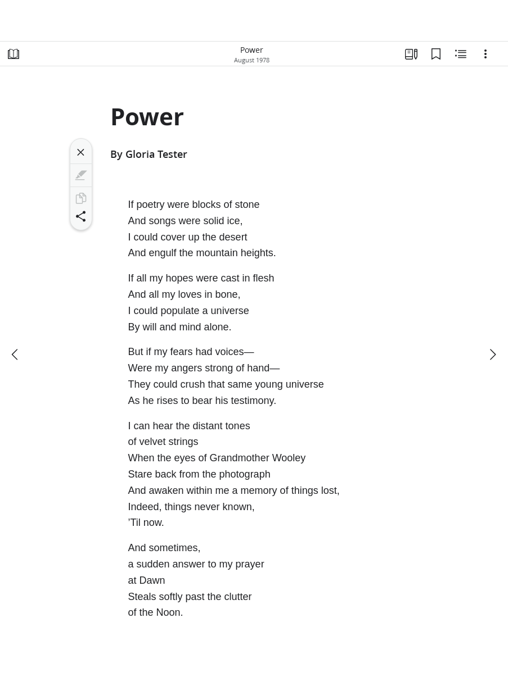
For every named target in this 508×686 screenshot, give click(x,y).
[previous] (16, 354)
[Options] (485, 54)
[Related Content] (460, 54)
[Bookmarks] (436, 54)
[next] (492, 354)
